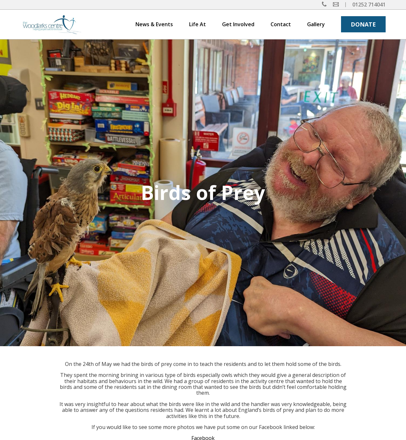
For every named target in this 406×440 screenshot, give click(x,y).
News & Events (154, 24)
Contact (281, 24)
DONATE (363, 24)
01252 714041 (369, 4)
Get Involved (238, 24)
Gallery (316, 24)
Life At (197, 24)
